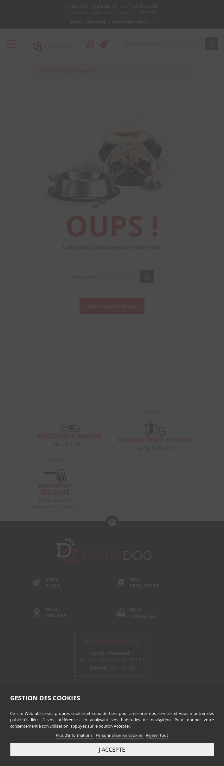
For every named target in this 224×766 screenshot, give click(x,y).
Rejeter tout (157, 735)
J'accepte (112, 749)
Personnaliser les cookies (120, 735)
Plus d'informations (74, 735)
